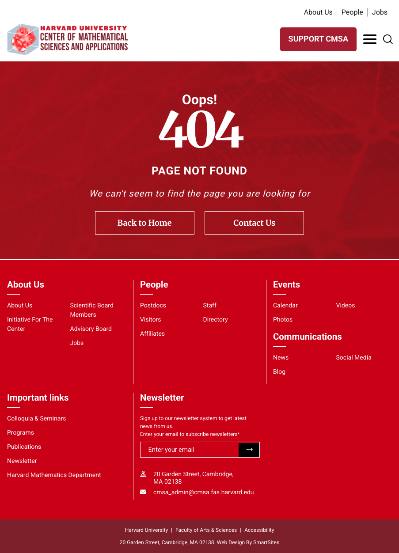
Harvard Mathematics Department (54, 475)
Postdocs (153, 305)
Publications (24, 447)
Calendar (285, 305)
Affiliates (152, 333)
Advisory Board (91, 329)
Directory (215, 319)
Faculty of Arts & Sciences (206, 530)
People (352, 12)
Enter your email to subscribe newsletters (190, 434)
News (281, 357)
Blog (279, 371)
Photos (283, 319)
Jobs (380, 12)
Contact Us (255, 223)
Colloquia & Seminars (36, 418)
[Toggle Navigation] (369, 39)
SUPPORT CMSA (318, 39)
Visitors (150, 319)
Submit (249, 450)
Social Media (353, 357)
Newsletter (22, 461)
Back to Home (145, 223)
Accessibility (259, 530)
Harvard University (146, 530)
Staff (209, 305)
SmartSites (266, 542)
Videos (345, 305)
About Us (318, 12)
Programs (20, 432)
